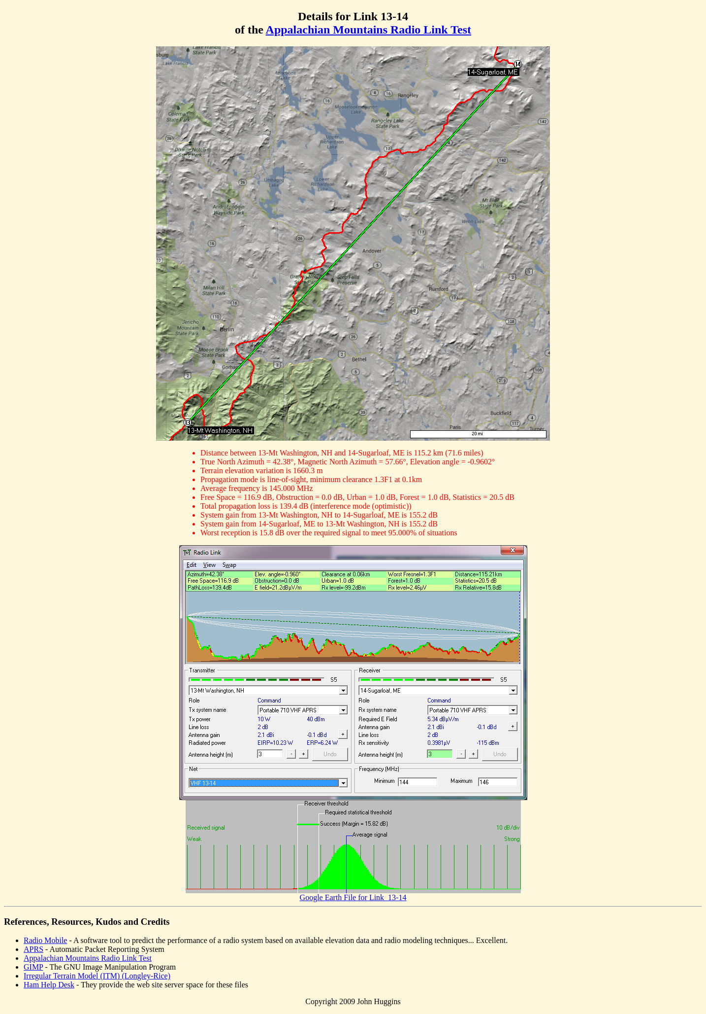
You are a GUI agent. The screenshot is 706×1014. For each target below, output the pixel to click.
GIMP (33, 967)
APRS (33, 949)
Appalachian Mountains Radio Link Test (368, 29)
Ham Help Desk (49, 984)
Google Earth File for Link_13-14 (353, 897)
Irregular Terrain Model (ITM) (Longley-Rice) (97, 976)
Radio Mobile (45, 940)
